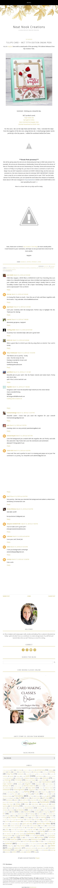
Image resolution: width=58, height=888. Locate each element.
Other (39, 261)
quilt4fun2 (10, 372)
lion (4, 811)
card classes (39, 776)
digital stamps (49, 784)
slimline (40, 829)
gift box (27, 798)
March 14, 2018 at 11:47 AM (22, 372)
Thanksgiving (24, 839)
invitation (5, 810)
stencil (42, 833)
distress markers (18, 785)
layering (38, 810)
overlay (44, 819)
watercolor (17, 848)
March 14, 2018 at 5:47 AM (22, 307)
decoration (39, 784)
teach (26, 837)
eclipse (41, 787)
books (27, 774)
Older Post (51, 596)
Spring (42, 831)
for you (36, 794)
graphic (4, 802)
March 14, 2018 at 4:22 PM (22, 450)
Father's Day (44, 792)
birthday (9, 267)
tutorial (8, 843)
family (17, 267)
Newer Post (6, 596)
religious (5, 825)
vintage (10, 848)
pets (33, 821)
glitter (16, 800)
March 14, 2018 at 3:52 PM (18, 425)
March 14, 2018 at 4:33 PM (19, 496)
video (53, 845)
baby (9, 772)
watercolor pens (41, 848)
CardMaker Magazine (29, 778)
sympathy (52, 835)
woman (14, 269)
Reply (8, 289)
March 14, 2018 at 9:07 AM (24, 330)
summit (31, 835)
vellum (46, 846)
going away (33, 800)
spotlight (29, 831)
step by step (50, 833)
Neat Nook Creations (29, 27)
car (22, 776)
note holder (21, 819)
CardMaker (18, 778)
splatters (21, 831)
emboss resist (49, 788)
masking (36, 812)
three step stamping (50, 839)
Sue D (8, 496)
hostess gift (45, 804)
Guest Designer (24, 802)
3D (13, 770)
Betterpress (28, 772)
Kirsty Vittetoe (11, 509)
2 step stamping (6, 770)
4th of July (19, 770)
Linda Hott (10, 450)
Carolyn (9, 559)
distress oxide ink (29, 786)
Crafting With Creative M (14, 398)
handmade (33, 267)
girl (54, 798)
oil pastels (29, 819)
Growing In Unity (12, 802)
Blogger (38, 858)
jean (8, 425)
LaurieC (9, 319)
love (13, 812)
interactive (50, 808)
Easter (23, 788)
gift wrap (46, 798)
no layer (5, 819)
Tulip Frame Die (29, 117)
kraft (34, 810)
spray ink (35, 831)
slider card (25, 829)
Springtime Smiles (29, 120)
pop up (53, 821)
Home (29, 596)
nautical (26, 817)
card (13, 267)
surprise (46, 835)
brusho (51, 774)
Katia (8, 547)
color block (51, 780)
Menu (29, 2)
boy (46, 774)
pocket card (46, 821)
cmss (39, 780)
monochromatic (42, 815)
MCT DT (45, 267)
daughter (28, 784)
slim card (32, 829)
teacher (32, 837)
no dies (52, 817)
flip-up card (23, 794)
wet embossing (31, 850)
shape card (36, 827)
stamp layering (20, 833)
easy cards (31, 788)
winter (14, 852)
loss (8, 812)
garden (28, 267)
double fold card (50, 785)
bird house (45, 772)
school (42, 825)
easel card (16, 787)
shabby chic (21, 827)
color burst (6, 782)
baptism (21, 772)
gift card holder (35, 798)
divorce (41, 785)
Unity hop (10, 846)
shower (53, 827)
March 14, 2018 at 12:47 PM (26, 413)
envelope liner (49, 789)
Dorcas (9, 294)
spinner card (14, 831)
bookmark (20, 774)
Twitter (29, 261)
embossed (6, 790)
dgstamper (10, 307)
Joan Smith (10, 275)
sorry (51, 829)
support (37, 835)
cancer (11, 776)
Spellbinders (6, 831)
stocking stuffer (7, 835)
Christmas (18, 780)
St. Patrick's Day (9, 833)
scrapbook (50, 825)
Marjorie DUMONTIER (14, 524)
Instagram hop (41, 808)
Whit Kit (40, 850)
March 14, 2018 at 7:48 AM (20, 319)
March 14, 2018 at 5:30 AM (22, 275)
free (52, 794)
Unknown (9, 536)
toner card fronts (16, 841)
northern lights (12, 819)
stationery (8, 269)
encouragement (19, 790)
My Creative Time (14, 817)
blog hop (10, 774)
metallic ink (23, 813)
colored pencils (26, 782)
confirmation (36, 782)
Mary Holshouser (12, 353)
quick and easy (27, 824)
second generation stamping (9, 827)
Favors (53, 792)
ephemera (5, 792)
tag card (7, 837)
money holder (31, 815)
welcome (24, 850)
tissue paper (7, 841)
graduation (50, 800)
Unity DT (51, 843)
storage (16, 835)
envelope (40, 789)
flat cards (14, 794)
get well (13, 798)
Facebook (23, 261)
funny (37, 796)
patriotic (7, 821)
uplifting (31, 846)
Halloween (34, 802)
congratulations (46, 782)
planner (39, 821)
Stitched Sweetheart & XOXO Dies (29, 124)
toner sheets (26, 841)
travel (39, 841)
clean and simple (30, 780)
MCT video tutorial (13, 813)
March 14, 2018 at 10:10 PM (19, 547)
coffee (44, 780)
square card (52, 831)
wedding (16, 850)
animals (33, 770)
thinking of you (36, 839)
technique (40, 837)
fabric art (20, 792)
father (36, 792)
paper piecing (51, 819)
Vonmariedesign (12, 413)
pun (18, 823)
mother (51, 815)
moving (5, 817)
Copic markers (8, 784)
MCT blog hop (45, 812)
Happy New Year (8, 804)
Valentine (38, 846)
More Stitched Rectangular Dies (29, 122)
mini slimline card (50, 813)
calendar (5, 776)
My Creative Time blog (30, 246)
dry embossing (7, 787)
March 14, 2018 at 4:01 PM (24, 435)
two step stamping (21, 843)
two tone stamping (32, 843)
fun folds (31, 796)
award (4, 772)
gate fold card (6, 798)
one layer (36, 819)
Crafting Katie (11, 330)
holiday (18, 804)
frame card (46, 794)
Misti (14, 815)
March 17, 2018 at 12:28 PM (20, 559)
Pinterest (34, 261)
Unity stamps (20, 846)
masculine (27, 812)
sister (6, 829)
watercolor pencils (30, 848)
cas (39, 778)
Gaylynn (10, 46)
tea (21, 837)
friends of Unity (7, 796)
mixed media (21, 815)
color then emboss (15, 782)
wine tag (53, 850)
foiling (29, 794)
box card (40, 774)
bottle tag (33, 774)
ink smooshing (38, 806)
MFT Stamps (31, 814)
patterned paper (16, 821)
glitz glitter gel (24, 800)
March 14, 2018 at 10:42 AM (26, 353)
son (46, 829)
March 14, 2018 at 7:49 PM (29, 524)
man (20, 812)
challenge (7, 780)
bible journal (36, 772)
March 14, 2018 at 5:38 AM (20, 294)
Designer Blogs (33, 887)
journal (12, 810)
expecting (12, 792)
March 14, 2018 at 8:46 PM (21, 536)
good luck (41, 800)
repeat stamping (15, 825)
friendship (22, 267)
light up (52, 810)
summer (22, 835)
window (46, 850)
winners (7, 852)
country (20, 784)
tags (14, 837)
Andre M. (9, 340)
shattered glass (45, 827)
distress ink (7, 786)
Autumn (51, 770)
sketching (19, 829)
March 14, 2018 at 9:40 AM (21, 340)
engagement (31, 789)
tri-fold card (46, 841)
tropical (53, 841)
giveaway (9, 800)
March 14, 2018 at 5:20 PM (24, 509)
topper (33, 841)
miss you (7, 815)
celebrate (45, 778)
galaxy (43, 796)
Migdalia (9, 387)
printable (13, 823)
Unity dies (42, 843)
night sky (33, 817)
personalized (26, 821)
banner (15, 772)
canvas (18, 776)
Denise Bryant (11, 435)
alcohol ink (26, 770)
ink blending (14, 806)
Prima (6, 823)
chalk (54, 778)
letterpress (45, 810)
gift (19, 798)
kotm (29, 810)
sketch (12, 829)
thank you (13, 839)
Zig (35, 852)
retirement (24, 825)
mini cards (40, 814)
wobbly (22, 852)
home (26, 804)
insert (10, 808)
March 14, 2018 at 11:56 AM (21, 387)
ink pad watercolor (27, 806)
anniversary (40, 770)
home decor (35, 804)
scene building (33, 825)
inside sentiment (18, 808)
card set (10, 778)
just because (39, 267)
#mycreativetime (30, 179)
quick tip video (43, 823)
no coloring (42, 817)
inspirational (29, 808)
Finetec (8, 794)
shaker (28, 827)
